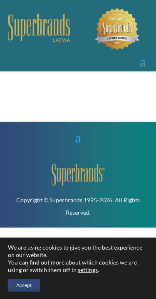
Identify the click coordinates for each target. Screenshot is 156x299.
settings (88, 269)
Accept (24, 285)
